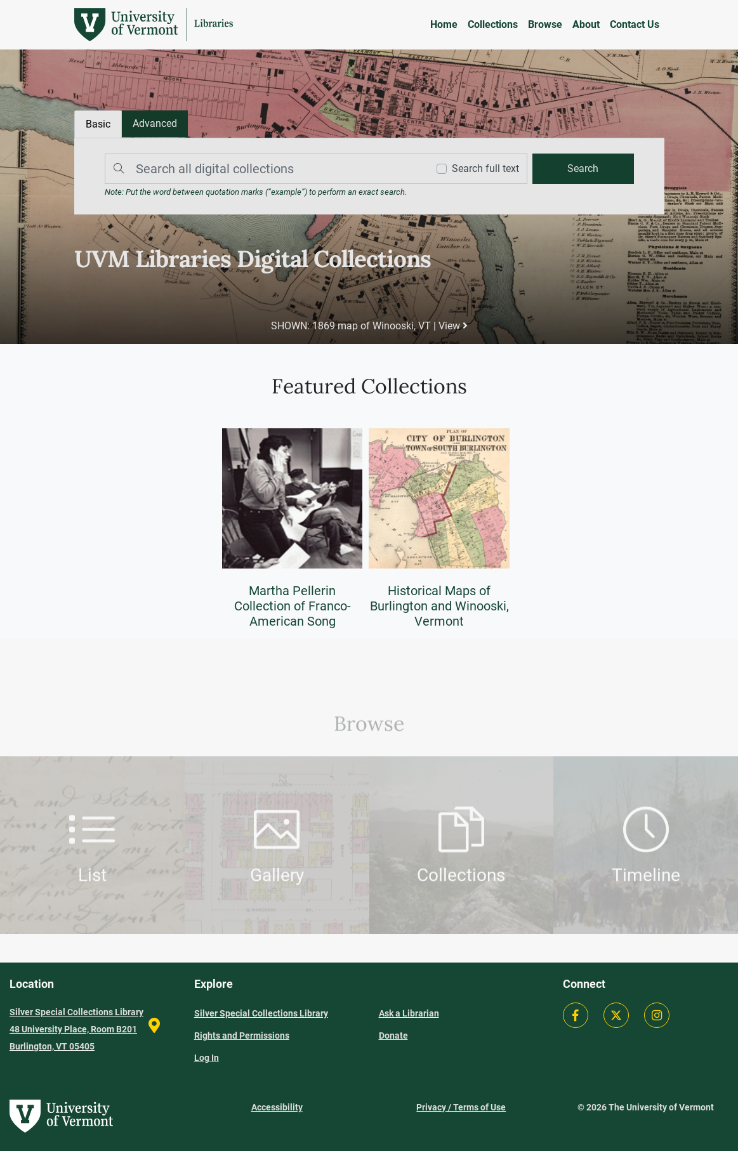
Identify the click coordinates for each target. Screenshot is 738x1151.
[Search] (263, 169)
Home (444, 24)
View (453, 326)
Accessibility (277, 1107)
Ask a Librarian (409, 1013)
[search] (583, 169)
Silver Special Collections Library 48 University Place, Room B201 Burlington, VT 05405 (76, 1029)
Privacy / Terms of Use (461, 1107)
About (586, 24)
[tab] (155, 123)
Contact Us (634, 24)
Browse (545, 24)
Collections (493, 24)
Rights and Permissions (241, 1035)
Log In (206, 1058)
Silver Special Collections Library (261, 1013)
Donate (393, 1035)
